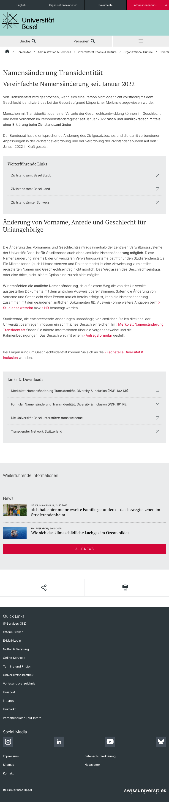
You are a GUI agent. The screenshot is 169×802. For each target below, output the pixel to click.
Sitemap (8, 764)
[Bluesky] (161, 742)
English (21, 5)
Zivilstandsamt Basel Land (30, 189)
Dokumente (105, 5)
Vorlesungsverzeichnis (19, 683)
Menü (141, 41)
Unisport (9, 692)
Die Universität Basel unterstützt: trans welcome (47, 418)
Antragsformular (99, 335)
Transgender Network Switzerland (36, 431)
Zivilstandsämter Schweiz (30, 202)
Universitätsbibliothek (18, 675)
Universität (23, 52)
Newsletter (92, 764)
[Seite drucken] (125, 587)
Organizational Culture (138, 52)
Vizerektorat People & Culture (97, 52)
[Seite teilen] (43, 587)
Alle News (84, 549)
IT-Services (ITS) (14, 623)
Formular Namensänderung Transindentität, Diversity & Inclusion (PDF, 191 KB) (69, 404)
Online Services (14, 657)
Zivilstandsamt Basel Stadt (31, 175)
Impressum (11, 756)
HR (46, 308)
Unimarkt (9, 709)
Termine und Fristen (17, 666)
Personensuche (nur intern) (23, 718)
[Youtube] (110, 742)
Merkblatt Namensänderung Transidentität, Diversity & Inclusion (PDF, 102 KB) (69, 391)
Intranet (8, 700)
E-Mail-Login (12, 640)
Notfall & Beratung (16, 649)
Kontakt (8, 773)
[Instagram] (8, 742)
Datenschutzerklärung (100, 756)
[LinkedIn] (59, 742)
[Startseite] (7, 52)
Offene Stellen (13, 632)
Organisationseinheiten (63, 5)
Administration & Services (54, 52)
